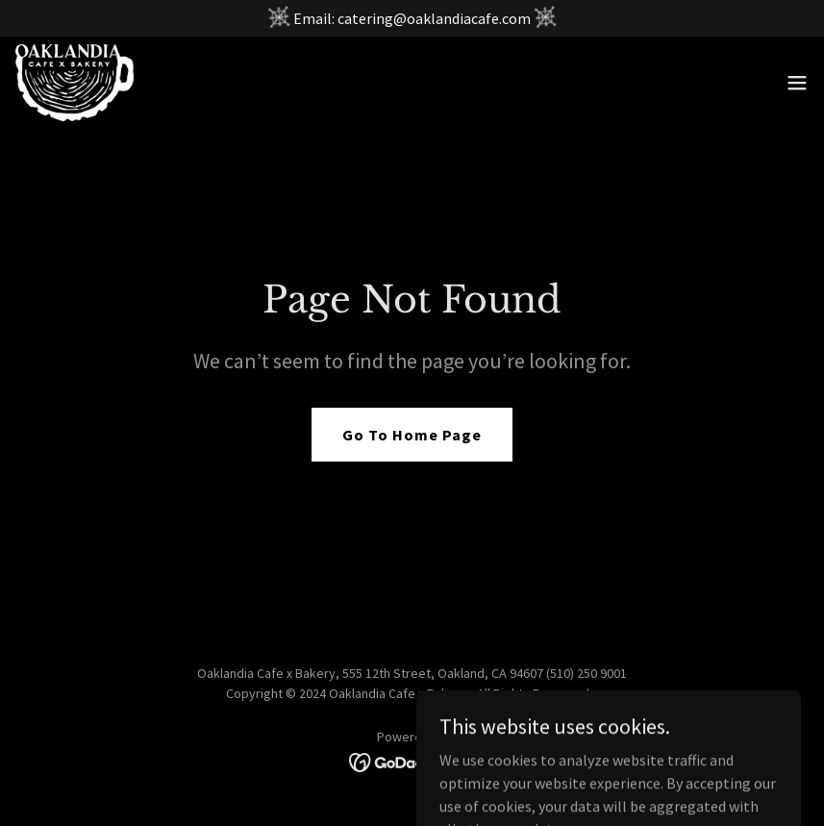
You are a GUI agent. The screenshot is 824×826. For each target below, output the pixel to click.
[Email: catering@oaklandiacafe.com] (412, 18)
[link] (74, 82)
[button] (797, 82)
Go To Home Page (412, 434)
